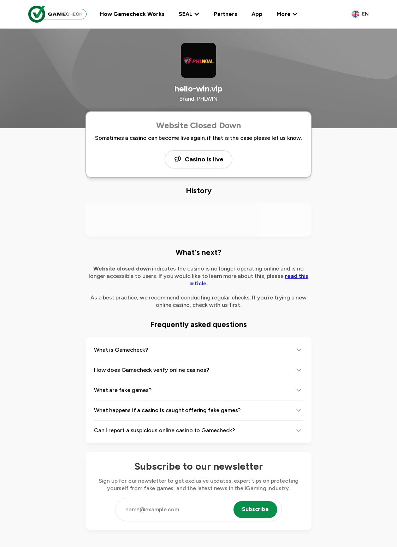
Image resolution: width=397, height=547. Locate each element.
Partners (225, 14)
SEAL (189, 14)
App (256, 14)
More (287, 14)
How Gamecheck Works (132, 14)
